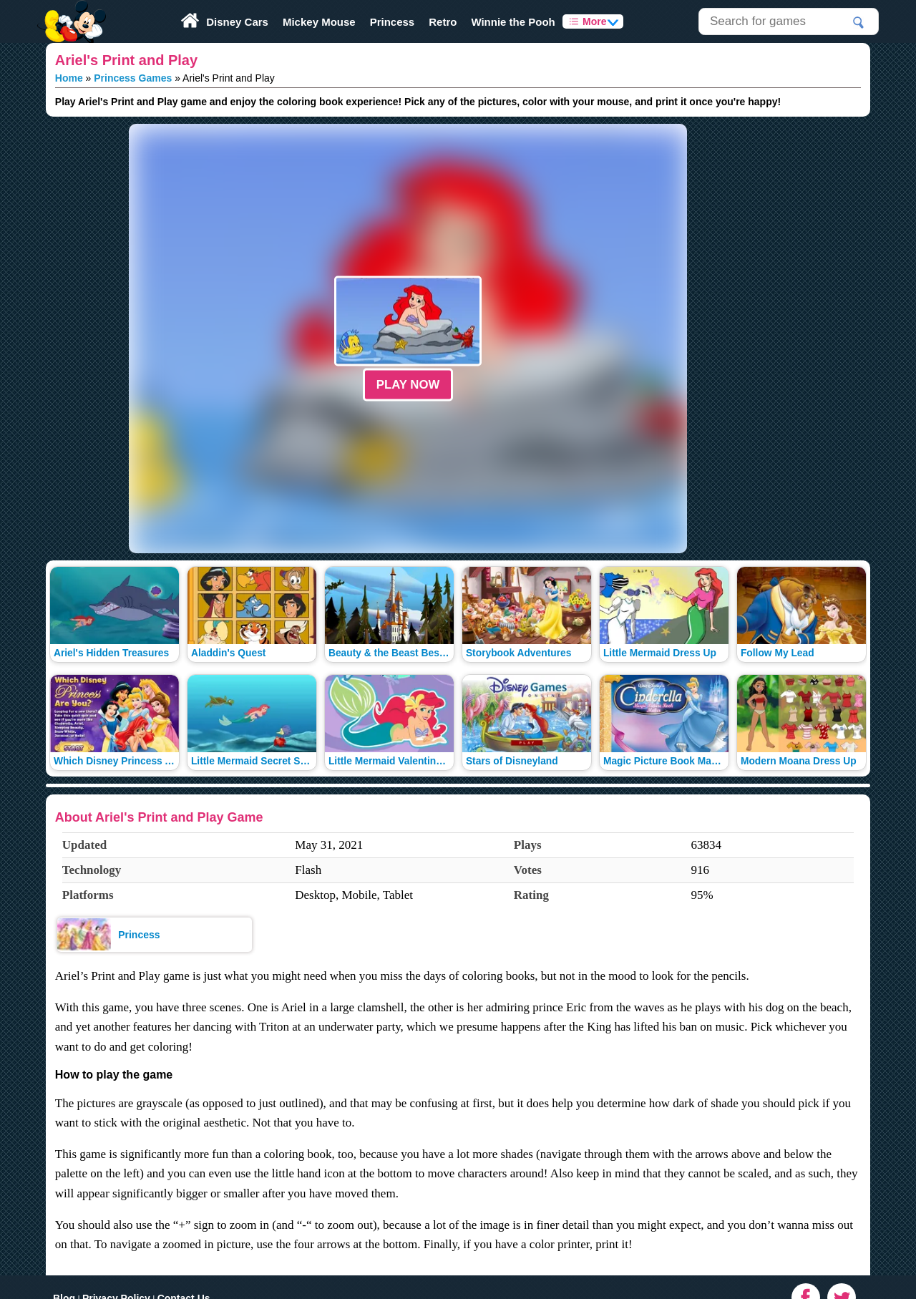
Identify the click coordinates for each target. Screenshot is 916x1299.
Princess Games (133, 78)
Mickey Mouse (319, 22)
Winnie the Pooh (513, 22)
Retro (443, 22)
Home (69, 78)
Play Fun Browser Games (69, 10)
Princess (392, 22)
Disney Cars (237, 22)
